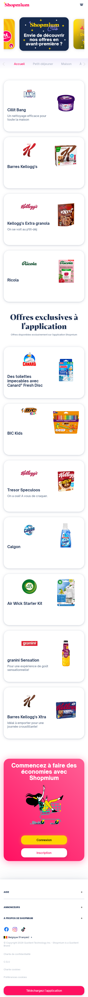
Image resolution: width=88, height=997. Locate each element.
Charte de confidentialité (17, 954)
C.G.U (7, 961)
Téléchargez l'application (44, 990)
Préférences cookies (15, 977)
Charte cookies (12, 969)
